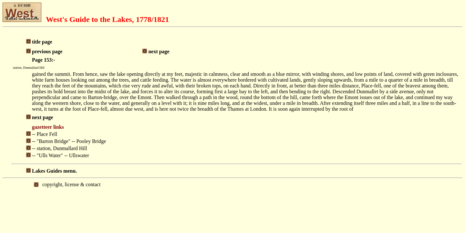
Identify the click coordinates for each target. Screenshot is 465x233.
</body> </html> (232, 205)
